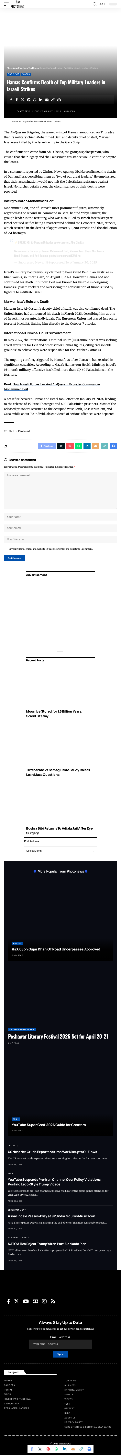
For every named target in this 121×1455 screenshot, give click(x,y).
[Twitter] (16, 1301)
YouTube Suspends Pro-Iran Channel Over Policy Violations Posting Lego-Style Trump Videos (54, 1181)
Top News (13, 74)
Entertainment (17, 1209)
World (26, 74)
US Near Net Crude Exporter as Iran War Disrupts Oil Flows (52, 1152)
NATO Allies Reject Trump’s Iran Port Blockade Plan (47, 1244)
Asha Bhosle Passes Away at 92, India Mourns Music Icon (51, 1216)
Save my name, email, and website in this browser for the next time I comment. (51, 549)
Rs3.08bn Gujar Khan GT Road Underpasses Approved (56, 949)
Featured (24, 431)
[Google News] (35, 1301)
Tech (15, 1118)
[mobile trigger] (7, 4)
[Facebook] (8, 1301)
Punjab (17, 943)
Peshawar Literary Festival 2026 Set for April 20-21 (58, 1036)
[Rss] (53, 1301)
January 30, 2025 (84, 262)
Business (13, 1145)
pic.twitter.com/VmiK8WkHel (65, 255)
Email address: (60, 1342)
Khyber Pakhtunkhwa (22, 1029)
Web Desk (25, 111)
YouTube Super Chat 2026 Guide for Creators (49, 1124)
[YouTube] (26, 1301)
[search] (94, 4)
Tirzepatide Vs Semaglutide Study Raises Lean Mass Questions (58, 772)
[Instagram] (44, 1301)
